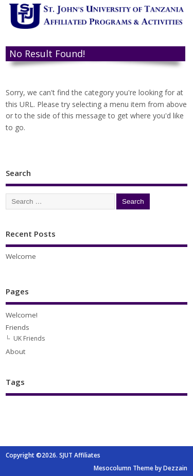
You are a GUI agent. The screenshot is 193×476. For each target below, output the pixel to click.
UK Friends (29, 338)
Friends (17, 327)
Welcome (21, 256)
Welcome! (22, 315)
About (15, 351)
